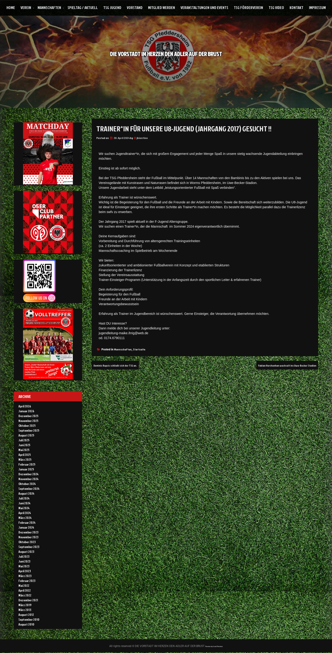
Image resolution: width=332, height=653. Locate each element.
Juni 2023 (24, 561)
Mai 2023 (23, 566)
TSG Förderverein (248, 7)
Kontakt (296, 7)
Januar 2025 (26, 469)
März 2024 (25, 517)
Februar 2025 (27, 464)
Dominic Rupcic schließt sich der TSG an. (124, 365)
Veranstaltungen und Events (204, 7)
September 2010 (28, 619)
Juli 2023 (23, 556)
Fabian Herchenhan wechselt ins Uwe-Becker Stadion (276, 365)
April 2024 (24, 513)
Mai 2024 (24, 508)
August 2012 (26, 614)
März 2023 (24, 576)
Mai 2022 (23, 585)
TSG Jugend (112, 7)
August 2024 (26, 493)
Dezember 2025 (28, 416)
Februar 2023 (26, 580)
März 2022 (24, 595)
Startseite (139, 349)
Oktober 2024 (27, 483)
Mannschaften (49, 7)
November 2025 (28, 420)
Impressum (317, 7)
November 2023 (28, 537)
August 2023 (26, 551)
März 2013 (24, 610)
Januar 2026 (26, 411)
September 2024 (28, 488)
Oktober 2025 (27, 425)
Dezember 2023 (28, 532)
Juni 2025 (24, 445)
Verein (26, 7)
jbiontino (142, 138)
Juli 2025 (24, 440)
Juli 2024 (24, 498)
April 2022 (24, 590)
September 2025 (28, 430)
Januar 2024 (26, 527)
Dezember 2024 (28, 474)
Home (10, 7)
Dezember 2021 (28, 600)
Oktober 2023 (27, 542)
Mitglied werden (161, 7)
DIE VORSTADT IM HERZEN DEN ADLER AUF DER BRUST (166, 53)
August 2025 (26, 435)
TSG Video (276, 7)
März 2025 (25, 459)
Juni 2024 (24, 503)
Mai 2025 (24, 450)
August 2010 (26, 624)
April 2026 (24, 406)
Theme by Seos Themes (214, 646)
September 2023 (28, 547)
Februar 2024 (27, 522)
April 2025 (24, 454)
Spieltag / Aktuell (83, 7)
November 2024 (28, 479)
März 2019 (24, 605)
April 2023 (24, 571)
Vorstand (134, 7)
